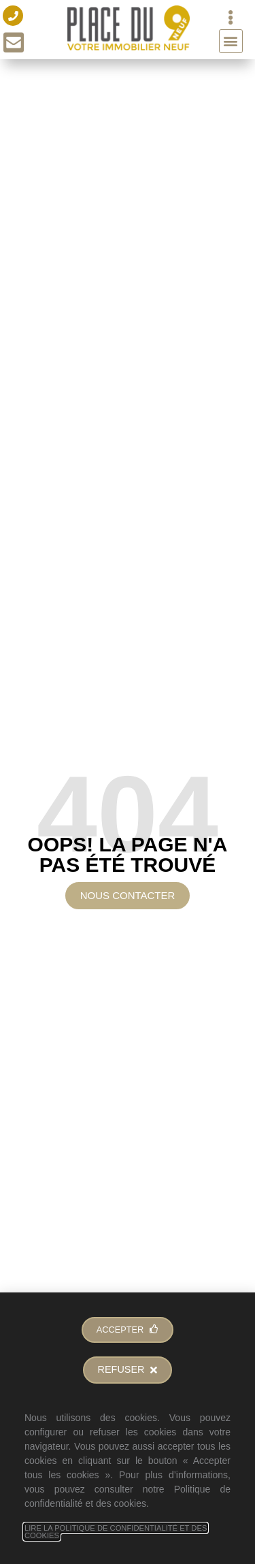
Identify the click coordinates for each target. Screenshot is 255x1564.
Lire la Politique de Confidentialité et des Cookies (115, 1531)
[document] (127, 782)
